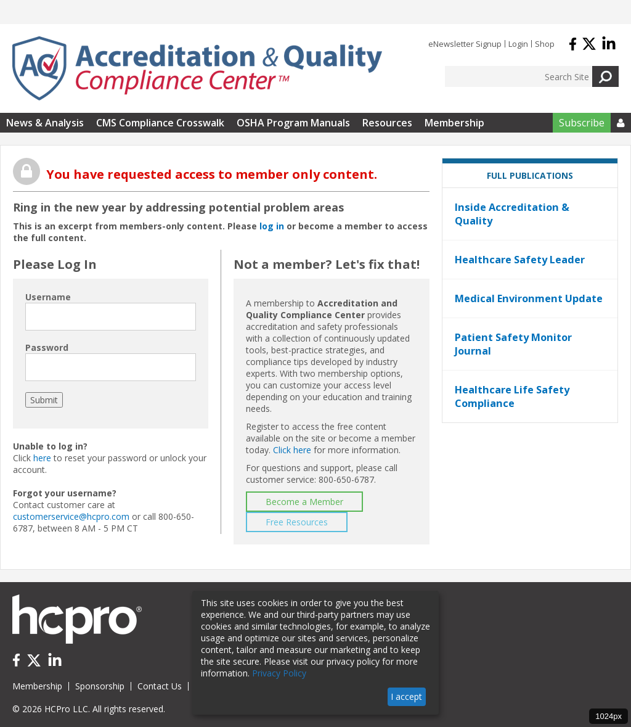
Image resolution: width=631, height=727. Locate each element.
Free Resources (297, 522)
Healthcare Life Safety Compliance (512, 396)
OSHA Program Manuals (293, 122)
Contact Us (159, 686)
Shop (545, 43)
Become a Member (304, 501)
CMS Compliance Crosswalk (160, 122)
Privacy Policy (279, 673)
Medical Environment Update (529, 298)
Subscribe (582, 122)
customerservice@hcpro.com (71, 516)
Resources (387, 122)
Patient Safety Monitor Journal (513, 344)
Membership (454, 122)
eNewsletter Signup (465, 43)
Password (46, 347)
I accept (406, 696)
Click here (292, 450)
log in (271, 226)
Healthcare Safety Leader (520, 259)
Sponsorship (99, 686)
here (42, 458)
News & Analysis (45, 122)
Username (48, 297)
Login (518, 43)
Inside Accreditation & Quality (512, 214)
